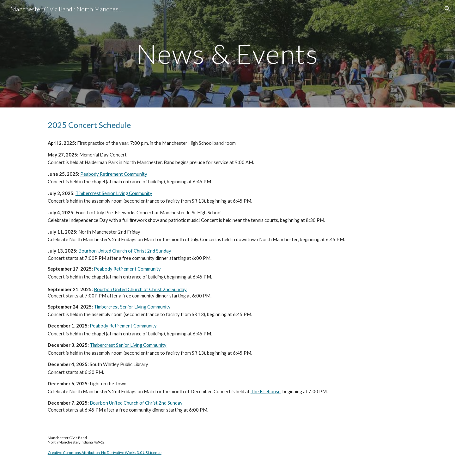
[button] (447, 8)
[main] (227, 54)
